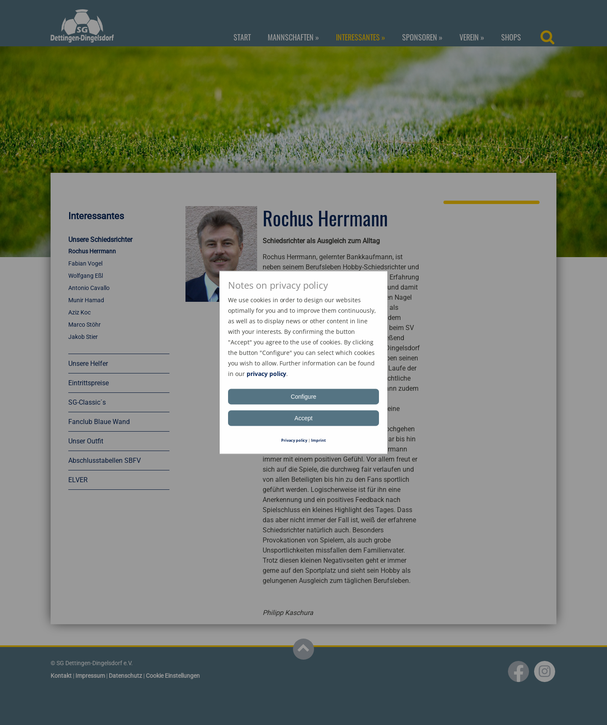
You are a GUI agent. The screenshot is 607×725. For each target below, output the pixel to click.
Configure (304, 396)
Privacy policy (294, 440)
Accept (304, 418)
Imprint (318, 440)
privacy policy (267, 374)
